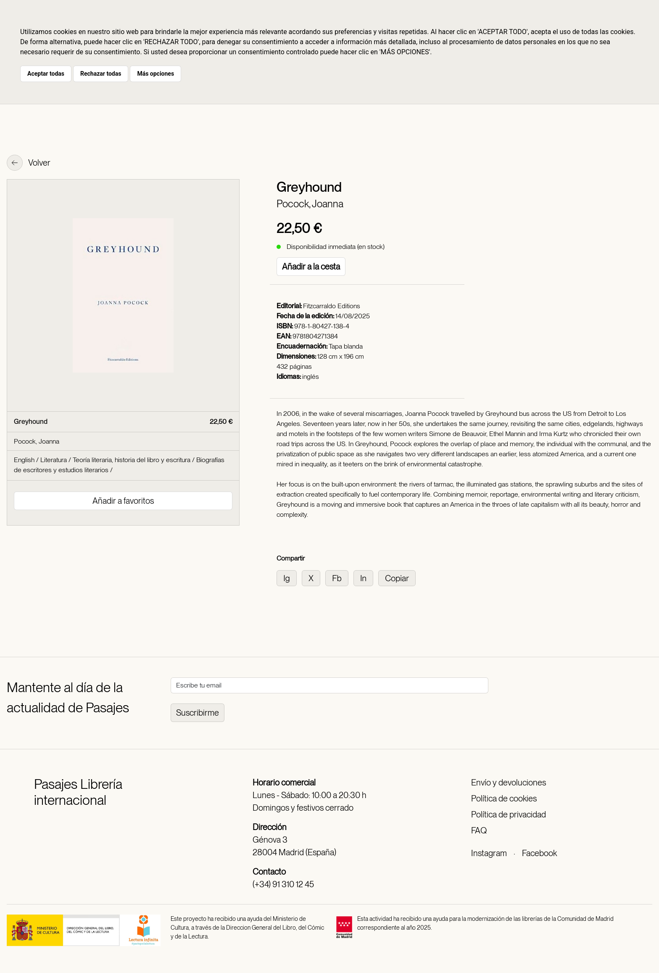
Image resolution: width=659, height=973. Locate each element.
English (24, 460)
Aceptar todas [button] (45, 73)
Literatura (53, 460)
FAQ (479, 830)
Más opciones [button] (155, 73)
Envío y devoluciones (508, 782)
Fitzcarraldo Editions (331, 306)
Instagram (489, 853)
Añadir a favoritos (123, 501)
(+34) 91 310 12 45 (283, 884)
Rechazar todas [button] (100, 73)
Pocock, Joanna (310, 204)
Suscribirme (197, 713)
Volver (28, 163)
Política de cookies (504, 798)
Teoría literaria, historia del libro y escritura (131, 460)
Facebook (539, 853)
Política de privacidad (508, 814)
